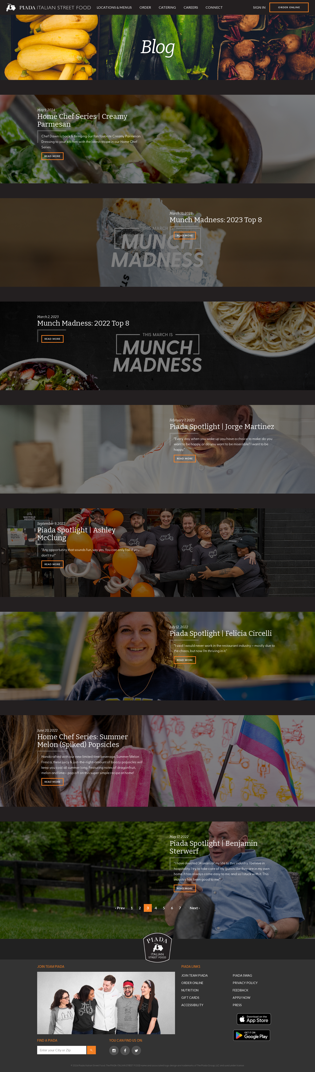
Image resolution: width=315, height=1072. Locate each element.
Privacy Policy (245, 983)
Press (237, 1005)
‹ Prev (120, 908)
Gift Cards (190, 997)
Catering (167, 7)
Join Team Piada (50, 966)
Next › (195, 908)
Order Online (289, 7)
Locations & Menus (114, 7)
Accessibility (192, 1005)
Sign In (259, 7)
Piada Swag (242, 975)
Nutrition (189, 990)
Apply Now (241, 997)
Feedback (240, 990)
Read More (52, 156)
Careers (191, 7)
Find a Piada (47, 1040)
